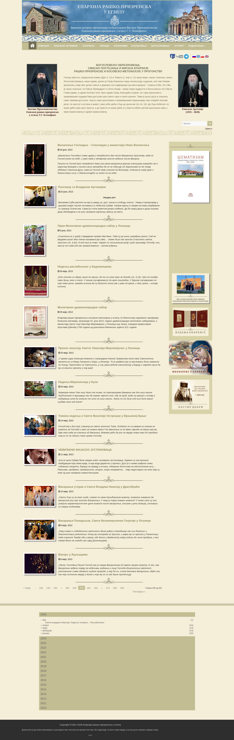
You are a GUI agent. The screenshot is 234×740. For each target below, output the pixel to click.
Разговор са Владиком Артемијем (82, 187)
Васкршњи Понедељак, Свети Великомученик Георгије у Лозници (104, 520)
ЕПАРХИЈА (89, 45)
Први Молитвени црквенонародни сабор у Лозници (94, 225)
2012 (43, 698)
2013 (43, 694)
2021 (43, 657)
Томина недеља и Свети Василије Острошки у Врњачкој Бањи (102, 415)
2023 (43, 647)
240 (48, 588)
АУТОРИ (179, 45)
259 (74, 588)
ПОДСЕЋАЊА (196, 45)
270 (108, 588)
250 (55, 588)
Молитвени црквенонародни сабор (82, 307)
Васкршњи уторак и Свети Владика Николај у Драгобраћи (99, 486)
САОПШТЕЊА (139, 45)
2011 (43, 703)
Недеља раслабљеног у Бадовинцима (84, 266)
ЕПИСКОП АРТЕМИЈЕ (66, 45)
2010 (43, 707)
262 (96, 588)
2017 (43, 675)
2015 (43, 684)
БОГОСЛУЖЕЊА (160, 45)
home (32, 46)
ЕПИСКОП (43, 45)
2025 (43, 638)
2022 (43, 652)
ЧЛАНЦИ (104, 45)
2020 (43, 661)
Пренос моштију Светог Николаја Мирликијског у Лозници (99, 348)
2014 (43, 689)
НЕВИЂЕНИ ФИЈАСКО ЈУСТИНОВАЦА (85, 449)
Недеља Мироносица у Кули (78, 382)
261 (89, 588)
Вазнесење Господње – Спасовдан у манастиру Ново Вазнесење (103, 145)
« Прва (27, 588)
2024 (43, 643)
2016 (43, 680)
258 (67, 588)
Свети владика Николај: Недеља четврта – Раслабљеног (74, 622)
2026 (43, 614)
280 (115, 588)
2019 (43, 666)
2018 (43, 670)
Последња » (139, 591)
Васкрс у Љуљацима (73, 554)
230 (41, 588)
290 (122, 588)
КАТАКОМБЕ (121, 45)
